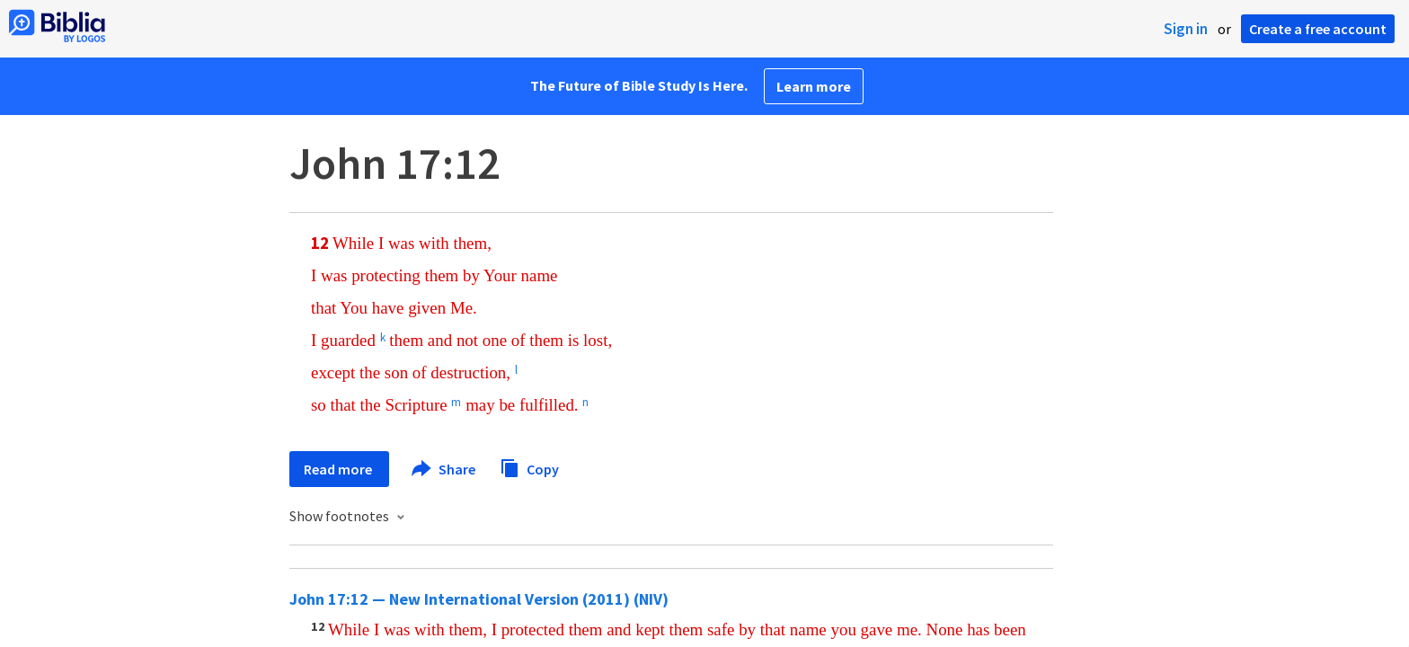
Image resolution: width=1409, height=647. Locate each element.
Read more (339, 469)
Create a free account (1318, 29)
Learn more (813, 86)
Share (444, 469)
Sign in (1186, 29)
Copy (529, 466)
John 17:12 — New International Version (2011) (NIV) (479, 599)
